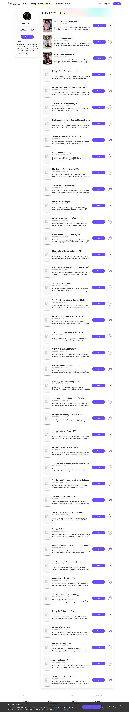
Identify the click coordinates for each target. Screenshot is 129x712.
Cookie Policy (57, 709)
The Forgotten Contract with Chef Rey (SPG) (69, 398)
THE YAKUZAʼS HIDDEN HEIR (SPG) (65, 104)
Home (25, 4)
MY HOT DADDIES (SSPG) (63, 38)
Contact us (26, 701)
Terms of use (74, 699)
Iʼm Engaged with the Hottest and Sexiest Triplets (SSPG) (71, 120)
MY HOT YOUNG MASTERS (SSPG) (65, 218)
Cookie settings (112, 707)
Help (48, 699)
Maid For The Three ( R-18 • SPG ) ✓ (66, 169)
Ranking (33, 4)
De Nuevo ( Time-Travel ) (61, 627)
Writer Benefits (58, 4)
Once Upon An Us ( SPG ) (61, 153)
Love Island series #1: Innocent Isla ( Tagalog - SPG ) (70, 545)
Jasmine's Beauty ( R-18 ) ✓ (62, 660)
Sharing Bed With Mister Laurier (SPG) (66, 136)
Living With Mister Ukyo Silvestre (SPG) (67, 415)
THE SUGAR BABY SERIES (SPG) (64, 349)
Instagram (97, 701)
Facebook (97, 699)
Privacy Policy (67, 709)
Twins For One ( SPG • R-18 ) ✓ (64, 185)
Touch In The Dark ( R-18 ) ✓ (63, 676)
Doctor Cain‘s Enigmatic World (63, 611)
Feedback (49, 701)
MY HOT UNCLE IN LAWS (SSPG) (66, 22)
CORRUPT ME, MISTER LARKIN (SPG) (66, 235)
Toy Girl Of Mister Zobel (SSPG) (64, 284)
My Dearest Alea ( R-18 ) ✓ (62, 644)
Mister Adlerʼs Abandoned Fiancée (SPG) (67, 251)
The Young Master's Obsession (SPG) (66, 562)
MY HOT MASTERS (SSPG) (62, 202)
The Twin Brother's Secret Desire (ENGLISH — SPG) (69, 300)
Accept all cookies (92, 707)
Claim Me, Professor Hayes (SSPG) (65, 382)
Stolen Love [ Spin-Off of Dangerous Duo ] (68, 513)
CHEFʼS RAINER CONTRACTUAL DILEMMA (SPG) (70, 267)
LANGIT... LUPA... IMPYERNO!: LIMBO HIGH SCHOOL (68, 316)
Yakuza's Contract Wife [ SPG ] (64, 496)
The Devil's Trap (58, 529)
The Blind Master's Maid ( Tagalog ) (65, 595)
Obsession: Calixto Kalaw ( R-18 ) (64, 431)
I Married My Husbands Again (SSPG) (66, 365)
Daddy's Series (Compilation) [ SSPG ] (66, 71)
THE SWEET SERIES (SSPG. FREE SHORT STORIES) (67, 333)
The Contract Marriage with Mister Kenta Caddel (70, 480)
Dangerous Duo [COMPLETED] (63, 578)
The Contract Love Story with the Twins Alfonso (70, 464)
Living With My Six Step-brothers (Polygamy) (69, 87)
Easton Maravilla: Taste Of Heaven (65, 447)
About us (25, 699)
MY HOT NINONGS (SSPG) (64, 55)
